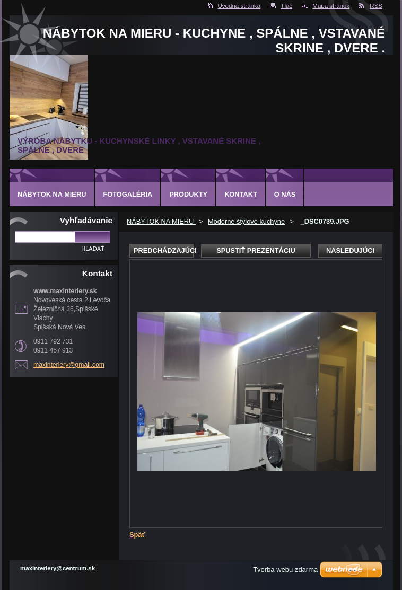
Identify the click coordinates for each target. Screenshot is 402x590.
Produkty (188, 194)
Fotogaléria (127, 194)
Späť (137, 535)
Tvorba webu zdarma (285, 570)
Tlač (286, 6)
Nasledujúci (350, 250)
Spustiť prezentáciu (255, 250)
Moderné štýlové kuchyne (246, 221)
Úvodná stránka (239, 6)
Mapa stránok (330, 6)
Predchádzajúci (164, 250)
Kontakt (240, 194)
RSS (376, 6)
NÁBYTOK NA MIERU (161, 221)
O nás (285, 194)
